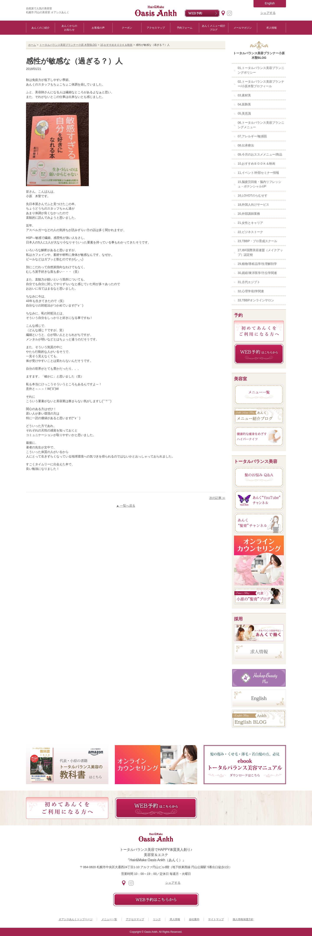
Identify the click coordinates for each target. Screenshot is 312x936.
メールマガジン (243, 27)
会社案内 (194, 919)
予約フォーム (184, 27)
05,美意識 (244, 113)
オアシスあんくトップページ (76, 919)
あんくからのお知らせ (69, 27)
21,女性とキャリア (250, 223)
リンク (157, 919)
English (270, 3)
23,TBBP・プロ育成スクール (257, 241)
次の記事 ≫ (217, 498)
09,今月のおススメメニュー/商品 (260, 154)
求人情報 (271, 27)
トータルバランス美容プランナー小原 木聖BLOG (68, 44)
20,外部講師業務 (249, 213)
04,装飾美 (244, 104)
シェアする (268, 13)
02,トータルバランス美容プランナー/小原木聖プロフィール (261, 84)
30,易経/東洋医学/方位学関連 (257, 273)
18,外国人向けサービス (253, 204)
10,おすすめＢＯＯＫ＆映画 (116, 44)
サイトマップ (216, 919)
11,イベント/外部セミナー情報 (258, 172)
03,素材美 (244, 95)
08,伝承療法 (246, 145)
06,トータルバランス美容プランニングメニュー (261, 125)
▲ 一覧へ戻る (125, 505)
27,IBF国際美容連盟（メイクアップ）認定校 (260, 252)
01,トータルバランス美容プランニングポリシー (261, 70)
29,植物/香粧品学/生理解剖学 (257, 264)
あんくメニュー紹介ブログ (213, 27)
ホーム (32, 44)
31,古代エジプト (249, 282)
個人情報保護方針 (243, 919)
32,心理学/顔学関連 (251, 291)
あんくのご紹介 (40, 27)
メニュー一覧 (109, 919)
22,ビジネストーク (250, 232)
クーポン (127, 27)
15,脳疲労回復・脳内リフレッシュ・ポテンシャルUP (259, 184)
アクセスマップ (156, 27)
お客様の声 (98, 27)
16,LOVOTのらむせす (252, 195)
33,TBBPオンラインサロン (256, 300)
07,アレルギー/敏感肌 (252, 136)
